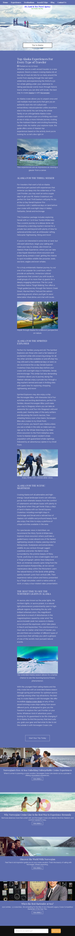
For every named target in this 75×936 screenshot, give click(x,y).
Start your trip (57, 931)
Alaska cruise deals (34, 702)
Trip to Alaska (37, 45)
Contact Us (61, 2)
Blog (52, 2)
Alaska (31, 93)
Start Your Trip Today (37, 738)
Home (5, 2)
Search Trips (42, 2)
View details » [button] (37, 779)
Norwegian (45, 93)
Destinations (29, 2)
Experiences (16, 2)
